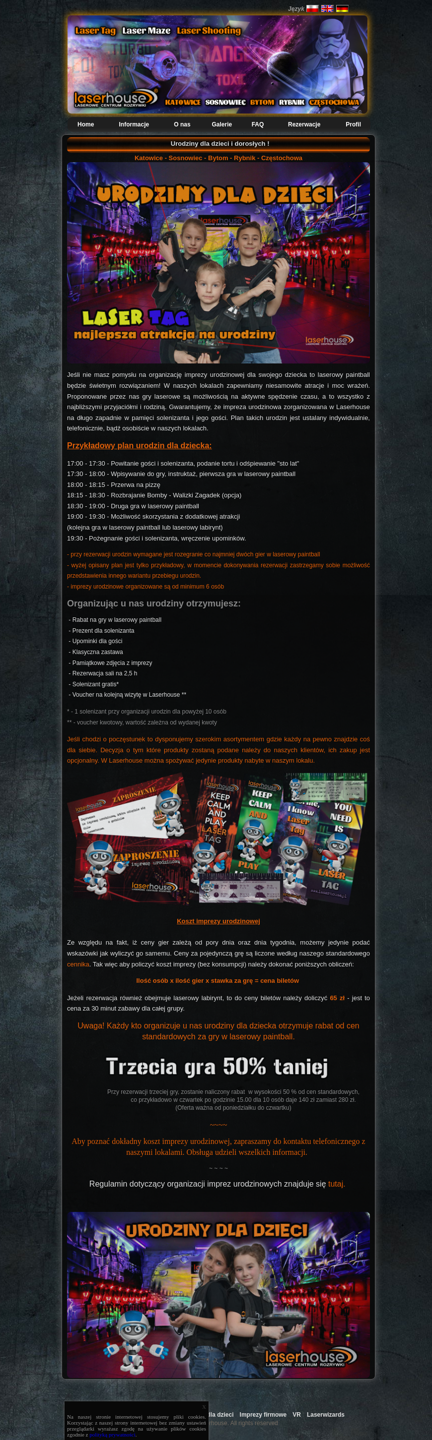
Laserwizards (326, 1414)
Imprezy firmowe (263, 1414)
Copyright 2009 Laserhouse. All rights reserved (216, 1423)
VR (296, 1414)
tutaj (335, 1184)
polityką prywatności (112, 1435)
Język (296, 8)
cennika (78, 964)
